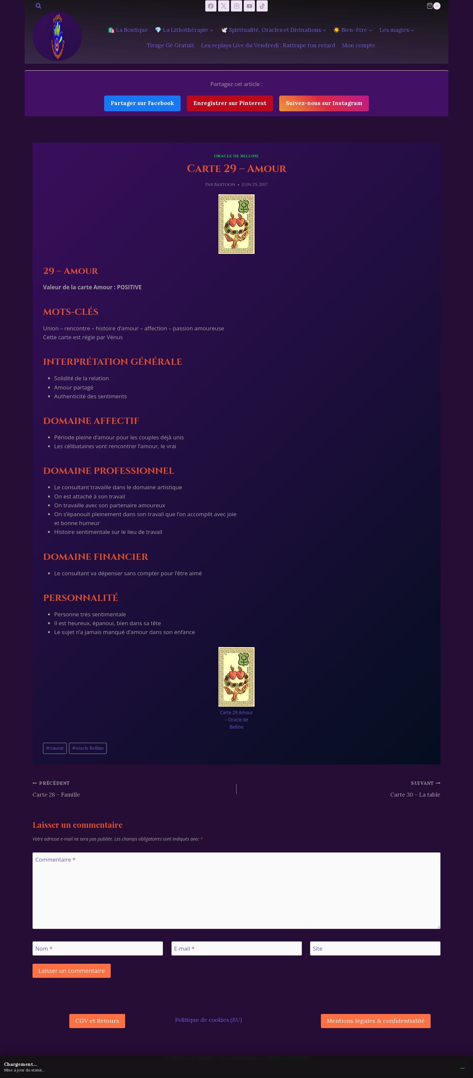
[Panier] (433, 6)
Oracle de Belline (236, 156)
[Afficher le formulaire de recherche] (38, 6)
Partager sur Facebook (142, 103)
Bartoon (224, 184)
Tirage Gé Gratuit (170, 45)
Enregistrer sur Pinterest (229, 103)
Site (318, 948)
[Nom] (98, 948)
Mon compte (358, 45)
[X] (223, 5)
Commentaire (55, 859)
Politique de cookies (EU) (208, 1019)
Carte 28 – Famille (132, 788)
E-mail (184, 948)
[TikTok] (262, 5)
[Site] (375, 948)
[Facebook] (210, 5)
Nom (44, 948)
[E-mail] (236, 948)
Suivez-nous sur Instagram (324, 103)
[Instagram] (236, 5)
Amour (55, 748)
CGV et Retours (97, 1020)
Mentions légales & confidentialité (376, 1020)
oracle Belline (88, 748)
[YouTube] (249, 5)
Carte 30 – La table (341, 788)
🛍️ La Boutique (128, 29)
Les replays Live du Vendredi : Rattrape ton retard (268, 45)
